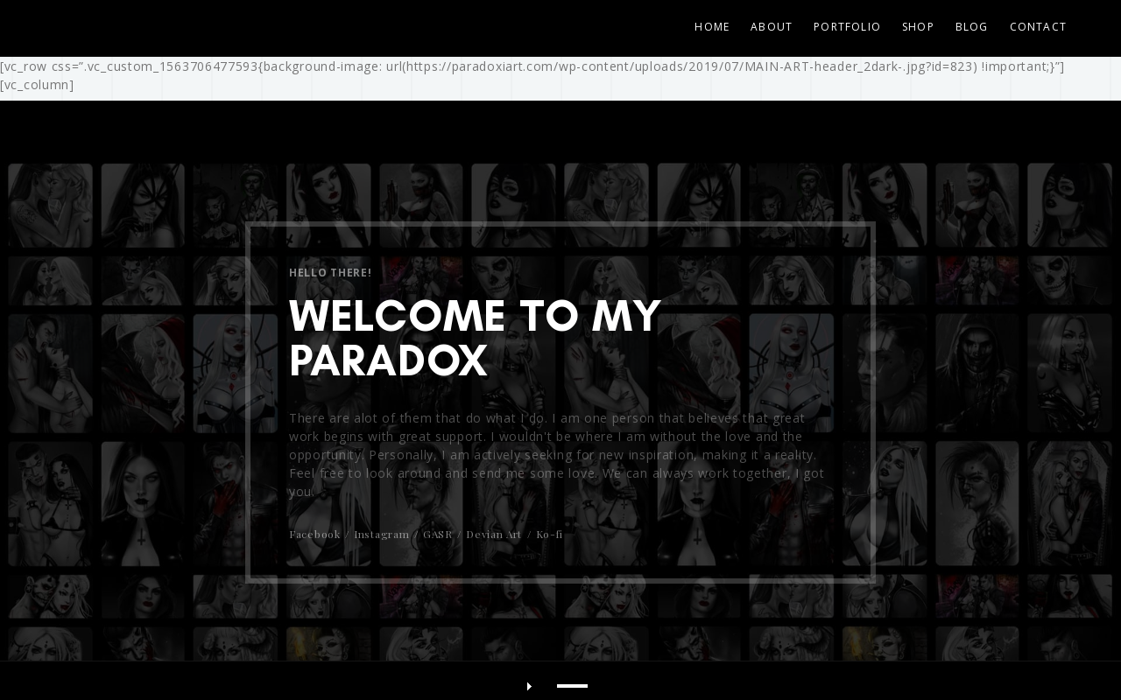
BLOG (972, 26)
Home (712, 26)
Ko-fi (550, 534)
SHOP (918, 26)
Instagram (381, 534)
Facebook (315, 534)
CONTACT (1038, 26)
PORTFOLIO (847, 26)
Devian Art (494, 534)
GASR (438, 534)
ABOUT (772, 26)
